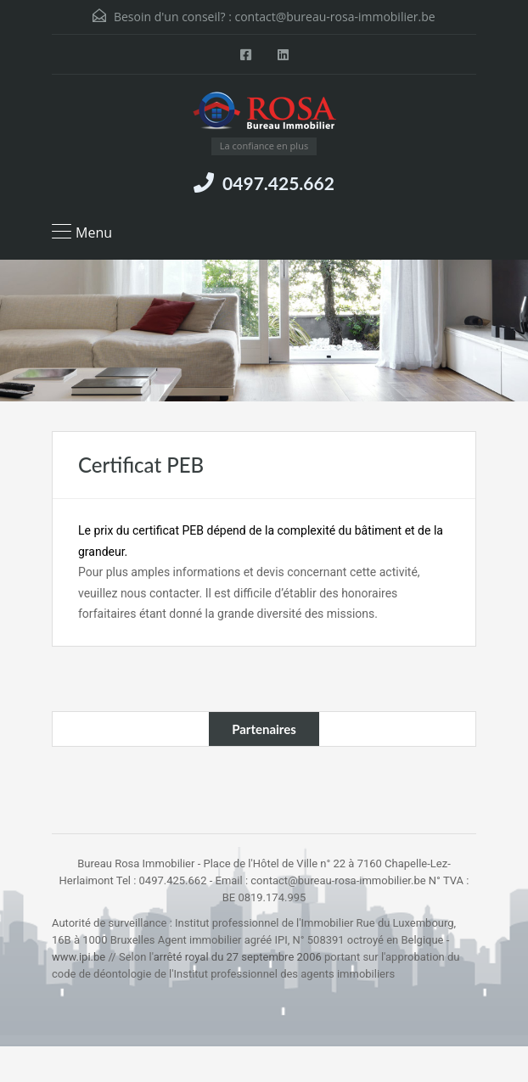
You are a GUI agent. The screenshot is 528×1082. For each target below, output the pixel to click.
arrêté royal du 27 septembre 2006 (238, 956)
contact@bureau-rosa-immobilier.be (334, 16)
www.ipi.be (78, 956)
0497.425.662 (278, 182)
